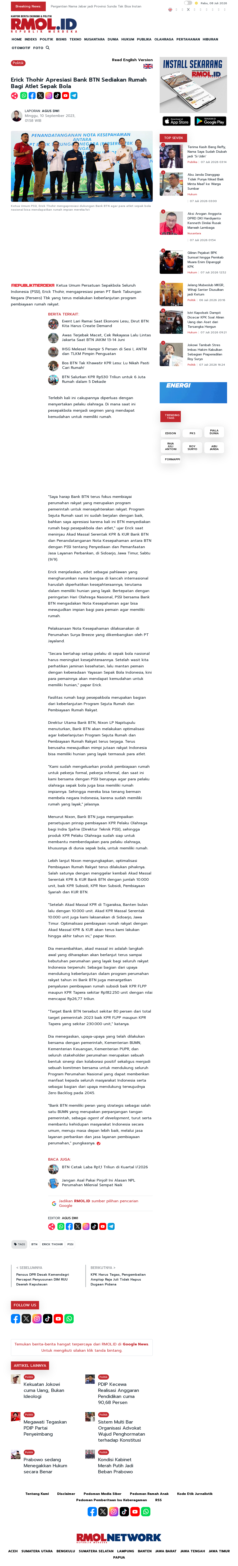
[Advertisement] (82, 247)
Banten (145, 1551)
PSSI (70, 1244)
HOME (17, 39)
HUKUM (127, 39)
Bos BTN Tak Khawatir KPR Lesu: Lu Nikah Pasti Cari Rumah (105, 365)
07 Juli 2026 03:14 (214, 162)
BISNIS (61, 39)
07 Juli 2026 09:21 (214, 332)
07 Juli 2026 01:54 (203, 240)
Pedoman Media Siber (103, 1493)
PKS (192, 433)
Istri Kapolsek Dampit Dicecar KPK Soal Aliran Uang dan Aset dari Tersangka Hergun (206, 320)
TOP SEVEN (173, 138)
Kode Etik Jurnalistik (195, 1493)
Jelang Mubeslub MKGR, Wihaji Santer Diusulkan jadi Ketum (206, 290)
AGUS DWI (50, 111)
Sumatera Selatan (96, 1551)
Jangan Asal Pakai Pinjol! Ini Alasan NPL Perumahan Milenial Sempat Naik (98, 1182)
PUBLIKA (144, 39)
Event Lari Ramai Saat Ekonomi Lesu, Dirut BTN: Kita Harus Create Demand (105, 323)
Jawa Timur (219, 1551)
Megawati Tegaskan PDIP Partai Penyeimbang (45, 1428)
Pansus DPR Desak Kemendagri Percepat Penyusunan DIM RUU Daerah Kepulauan (42, 1279)
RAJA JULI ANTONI (170, 446)
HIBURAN (210, 39)
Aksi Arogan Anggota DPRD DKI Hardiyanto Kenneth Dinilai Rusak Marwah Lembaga (204, 221)
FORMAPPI (172, 459)
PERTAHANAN (188, 39)
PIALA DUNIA (214, 431)
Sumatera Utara (37, 1551)
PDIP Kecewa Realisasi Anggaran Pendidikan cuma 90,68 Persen (118, 1393)
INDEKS (31, 39)
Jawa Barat (166, 1551)
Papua (119, 1557)
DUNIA (113, 39)
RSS (158, 1500)
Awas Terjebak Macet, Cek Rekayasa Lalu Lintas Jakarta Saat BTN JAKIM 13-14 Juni (106, 337)
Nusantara (194, 233)
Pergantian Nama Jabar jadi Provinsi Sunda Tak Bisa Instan (96, 6)
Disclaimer (66, 1493)
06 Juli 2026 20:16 (212, 300)
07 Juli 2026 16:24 (212, 365)
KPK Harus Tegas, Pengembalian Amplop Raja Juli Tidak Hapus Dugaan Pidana (118, 1279)
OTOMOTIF (21, 48)
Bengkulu (65, 1551)
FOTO (38, 48)
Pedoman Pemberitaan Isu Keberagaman (111, 1500)
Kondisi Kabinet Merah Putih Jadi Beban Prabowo (115, 1466)
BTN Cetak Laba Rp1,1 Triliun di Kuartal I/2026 (105, 1167)
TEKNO (75, 39)
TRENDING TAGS (172, 416)
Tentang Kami (37, 1493)
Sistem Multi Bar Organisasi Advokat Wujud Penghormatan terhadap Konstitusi (121, 1431)
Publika (192, 162)
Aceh (13, 1551)
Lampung (125, 1551)
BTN (34, 1244)
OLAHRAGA (164, 39)
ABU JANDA (214, 447)
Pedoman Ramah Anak (149, 1493)
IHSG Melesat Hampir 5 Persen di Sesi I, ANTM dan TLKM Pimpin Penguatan (104, 351)
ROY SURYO (192, 447)
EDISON (170, 433)
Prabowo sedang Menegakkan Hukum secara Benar (45, 1466)
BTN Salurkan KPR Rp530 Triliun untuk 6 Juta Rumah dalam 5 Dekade (103, 379)
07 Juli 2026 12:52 (213, 272)
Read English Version (132, 60)
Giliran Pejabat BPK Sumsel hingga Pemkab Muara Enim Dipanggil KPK (206, 260)
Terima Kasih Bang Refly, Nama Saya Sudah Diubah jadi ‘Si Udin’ (207, 152)
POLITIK (46, 39)
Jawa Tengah (192, 1551)
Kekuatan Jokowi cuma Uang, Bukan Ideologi (44, 1390)
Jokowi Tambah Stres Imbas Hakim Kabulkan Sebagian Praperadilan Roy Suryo (205, 352)
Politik (18, 63)
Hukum (192, 194)
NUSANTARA (94, 39)
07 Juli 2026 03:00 (203, 201)
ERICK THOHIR (52, 1244)
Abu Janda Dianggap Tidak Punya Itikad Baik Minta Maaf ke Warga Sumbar (206, 181)
